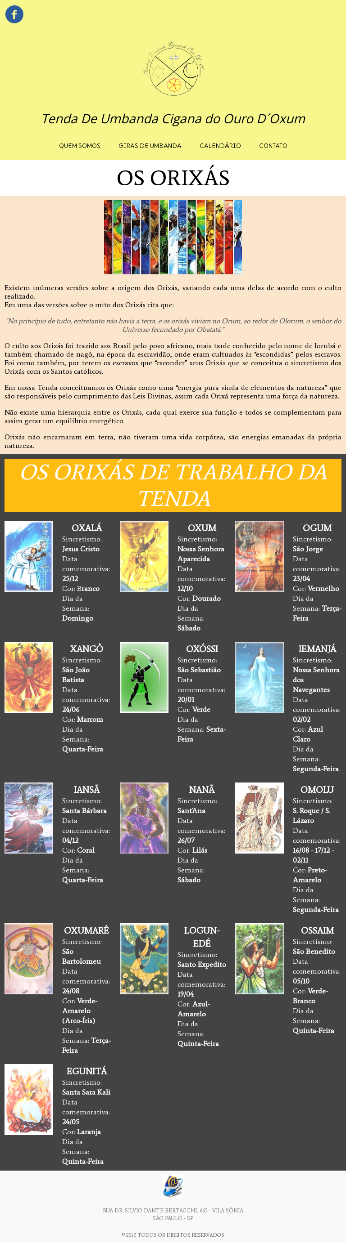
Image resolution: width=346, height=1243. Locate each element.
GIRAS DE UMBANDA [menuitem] (150, 146)
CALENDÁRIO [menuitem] (220, 146)
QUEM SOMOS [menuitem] (79, 146)
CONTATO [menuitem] (273, 146)
